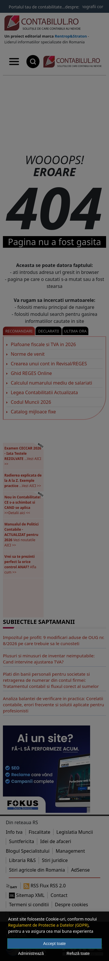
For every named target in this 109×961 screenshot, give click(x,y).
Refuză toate (78, 953)
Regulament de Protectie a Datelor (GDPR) (48, 925)
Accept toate (54, 943)
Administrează (31, 953)
